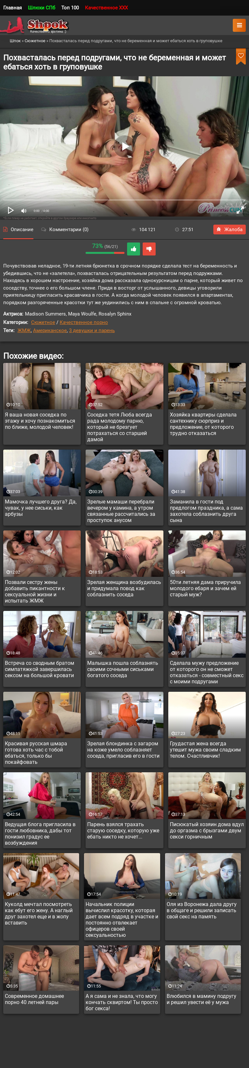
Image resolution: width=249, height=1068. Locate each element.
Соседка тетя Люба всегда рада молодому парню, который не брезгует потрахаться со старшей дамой (119, 427)
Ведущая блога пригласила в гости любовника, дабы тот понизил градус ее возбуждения (40, 833)
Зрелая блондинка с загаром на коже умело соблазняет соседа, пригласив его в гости (123, 749)
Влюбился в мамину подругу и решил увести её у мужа (201, 999)
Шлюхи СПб (41, 8)
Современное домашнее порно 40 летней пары (34, 999)
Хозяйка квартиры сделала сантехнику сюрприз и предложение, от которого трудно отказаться (203, 424)
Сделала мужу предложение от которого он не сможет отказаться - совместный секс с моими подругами (206, 672)
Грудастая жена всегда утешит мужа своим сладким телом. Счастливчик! (205, 749)
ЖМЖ (24, 330)
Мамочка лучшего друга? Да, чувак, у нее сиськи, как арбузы (41, 508)
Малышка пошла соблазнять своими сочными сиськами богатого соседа (122, 669)
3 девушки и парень (92, 330)
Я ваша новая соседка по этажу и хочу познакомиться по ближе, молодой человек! (40, 421)
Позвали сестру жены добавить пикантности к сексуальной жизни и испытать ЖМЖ (35, 591)
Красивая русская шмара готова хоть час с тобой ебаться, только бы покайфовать (36, 752)
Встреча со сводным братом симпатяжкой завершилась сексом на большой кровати (39, 669)
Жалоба (230, 229)
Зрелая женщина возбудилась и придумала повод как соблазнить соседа (124, 588)
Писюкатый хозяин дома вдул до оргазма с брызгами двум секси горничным (207, 830)
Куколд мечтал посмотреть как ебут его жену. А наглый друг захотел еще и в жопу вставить (39, 913)
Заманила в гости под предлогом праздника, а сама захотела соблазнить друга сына (206, 511)
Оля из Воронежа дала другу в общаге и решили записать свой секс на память (202, 910)
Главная (12, 8)
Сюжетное (43, 322)
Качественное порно (84, 322)
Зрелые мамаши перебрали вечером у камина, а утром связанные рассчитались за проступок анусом (121, 511)
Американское (50, 330)
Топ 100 (70, 8)
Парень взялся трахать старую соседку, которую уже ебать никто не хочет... (123, 830)
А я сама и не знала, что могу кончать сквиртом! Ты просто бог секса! (122, 1002)
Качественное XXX (106, 8)
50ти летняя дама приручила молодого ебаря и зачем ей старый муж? (205, 588)
